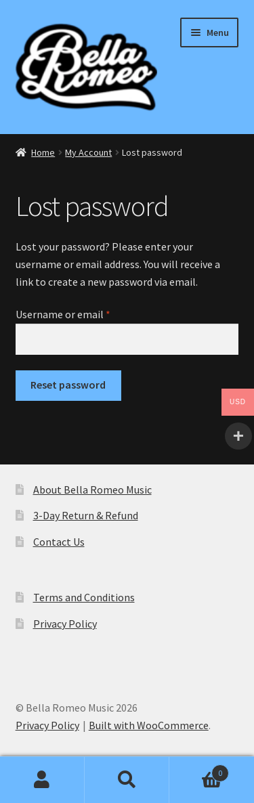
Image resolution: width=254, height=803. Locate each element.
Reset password (68, 384)
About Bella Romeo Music (92, 489)
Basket (199, 770)
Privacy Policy (65, 623)
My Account (88, 152)
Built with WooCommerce (149, 725)
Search (127, 780)
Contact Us (59, 541)
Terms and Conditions (84, 597)
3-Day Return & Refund (85, 515)
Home (43, 152)
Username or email (83, 313)
